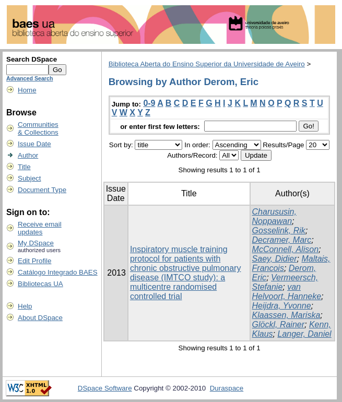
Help (25, 306)
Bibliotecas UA (40, 284)
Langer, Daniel (304, 333)
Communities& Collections (38, 128)
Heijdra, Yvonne (281, 305)
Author (28, 155)
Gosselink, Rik (278, 230)
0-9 (149, 103)
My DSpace (36, 243)
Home (27, 90)
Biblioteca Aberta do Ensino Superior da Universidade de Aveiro (207, 64)
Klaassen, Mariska (286, 315)
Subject (29, 178)
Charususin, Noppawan (274, 216)
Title (24, 167)
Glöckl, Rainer (278, 324)
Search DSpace (31, 59)
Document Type (42, 190)
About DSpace (40, 318)
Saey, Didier (274, 258)
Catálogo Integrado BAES (58, 272)
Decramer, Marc (282, 239)
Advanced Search (29, 78)
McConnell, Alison (285, 249)
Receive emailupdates (40, 228)
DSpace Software (105, 388)
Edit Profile (34, 261)
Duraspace (226, 388)
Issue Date (34, 144)
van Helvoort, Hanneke (287, 291)
